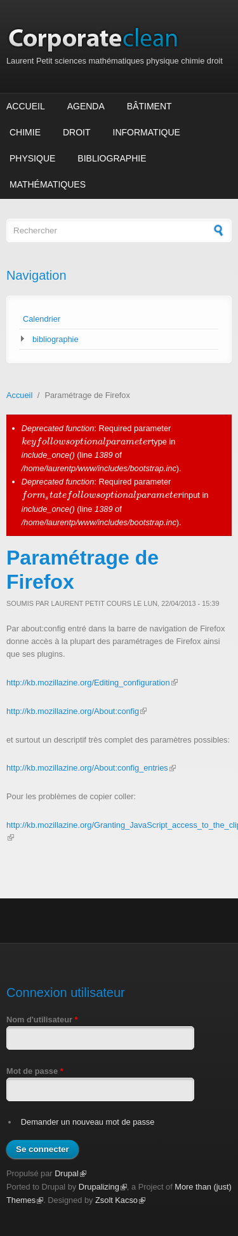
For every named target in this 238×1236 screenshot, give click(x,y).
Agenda (86, 106)
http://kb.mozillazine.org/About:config (76, 711)
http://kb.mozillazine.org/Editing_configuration (92, 682)
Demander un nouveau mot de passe (88, 1122)
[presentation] (87, 441)
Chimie (25, 132)
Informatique (146, 132)
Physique (32, 158)
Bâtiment (149, 106)
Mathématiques (48, 184)
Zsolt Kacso (120, 1200)
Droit (77, 132)
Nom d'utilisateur (42, 1019)
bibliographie (55, 339)
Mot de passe (34, 1071)
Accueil (25, 106)
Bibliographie (111, 158)
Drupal (70, 1173)
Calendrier (41, 319)
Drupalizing (103, 1186)
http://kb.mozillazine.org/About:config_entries (91, 768)
